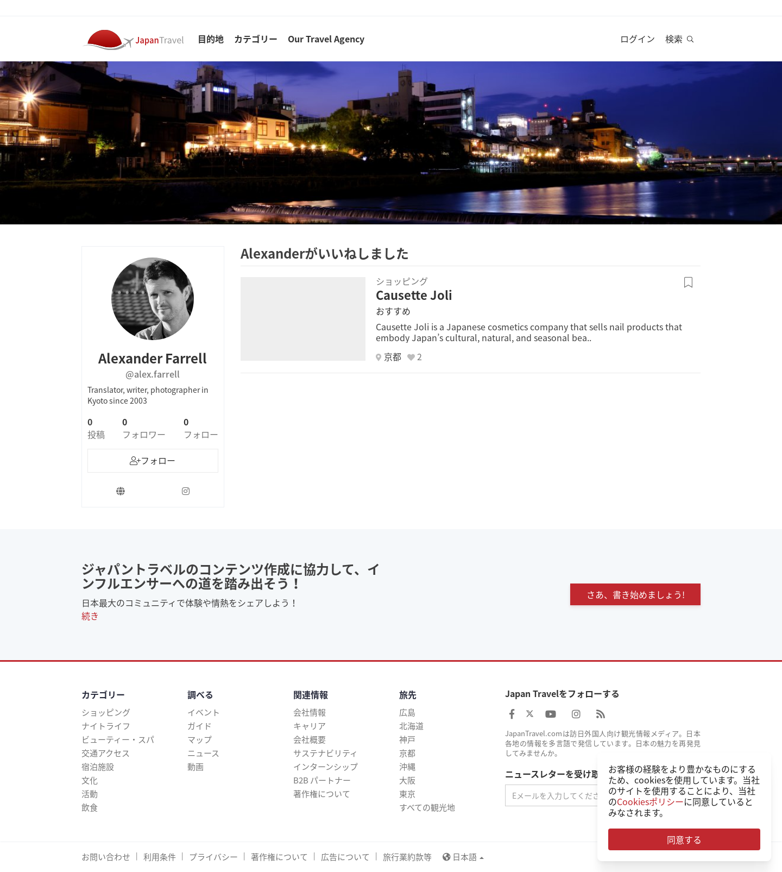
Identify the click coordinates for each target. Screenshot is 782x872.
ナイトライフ (105, 726)
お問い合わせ (105, 857)
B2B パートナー (322, 780)
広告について (345, 857)
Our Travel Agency (326, 38)
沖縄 (407, 767)
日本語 (463, 857)
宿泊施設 (97, 767)
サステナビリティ (325, 753)
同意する (684, 839)
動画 (195, 767)
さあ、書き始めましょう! (635, 594)
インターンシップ (325, 767)
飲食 (89, 807)
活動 (89, 794)
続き (90, 615)
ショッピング (105, 712)
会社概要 (309, 739)
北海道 (411, 726)
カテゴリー (256, 38)
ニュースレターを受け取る (557, 774)
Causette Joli (414, 295)
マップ (199, 739)
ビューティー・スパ (117, 739)
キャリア (309, 726)
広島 (407, 712)
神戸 (407, 739)
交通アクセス (105, 753)
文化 (89, 780)
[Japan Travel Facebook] (512, 713)
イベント (203, 712)
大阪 (407, 780)
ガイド (199, 726)
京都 (407, 753)
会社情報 (309, 712)
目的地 (211, 38)
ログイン (637, 38)
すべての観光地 (427, 807)
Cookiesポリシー (650, 801)
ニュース (203, 753)
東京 (407, 794)
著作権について (321, 794)
